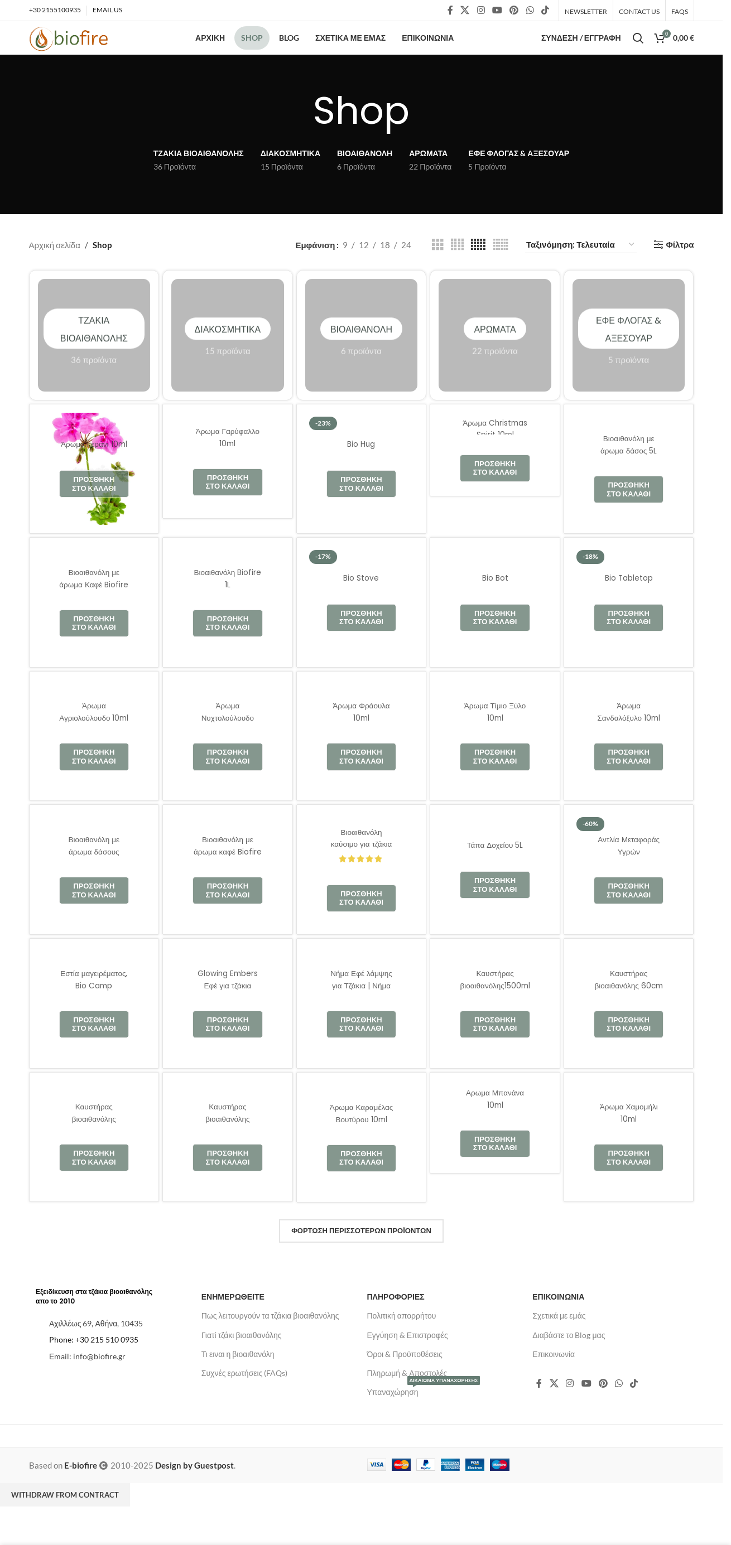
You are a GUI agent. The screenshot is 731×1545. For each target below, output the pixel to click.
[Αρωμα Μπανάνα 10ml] (495, 1150)
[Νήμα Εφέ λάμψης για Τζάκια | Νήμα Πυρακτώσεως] (361, 1030)
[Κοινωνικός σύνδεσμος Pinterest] (514, 11)
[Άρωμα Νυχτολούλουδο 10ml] (227, 763)
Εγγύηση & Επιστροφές (407, 1362)
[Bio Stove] (361, 629)
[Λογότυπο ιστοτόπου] (78, 53)
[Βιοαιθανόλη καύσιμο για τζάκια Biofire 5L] (361, 897)
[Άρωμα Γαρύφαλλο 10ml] (227, 488)
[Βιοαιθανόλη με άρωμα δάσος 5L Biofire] (629, 496)
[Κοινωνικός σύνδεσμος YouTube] (497, 11)
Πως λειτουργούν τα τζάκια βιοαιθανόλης (270, 1343)
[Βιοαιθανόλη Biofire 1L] (227, 629)
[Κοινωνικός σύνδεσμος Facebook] (450, 11)
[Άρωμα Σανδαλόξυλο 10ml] (629, 763)
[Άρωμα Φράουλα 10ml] (361, 763)
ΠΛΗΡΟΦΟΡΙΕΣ (396, 1324)
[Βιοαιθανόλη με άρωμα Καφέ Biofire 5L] (94, 629)
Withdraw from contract (65, 1522)
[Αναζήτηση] (638, 53)
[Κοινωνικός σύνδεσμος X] (465, 11)
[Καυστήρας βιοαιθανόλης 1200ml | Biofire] (227, 1164)
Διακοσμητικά (227, 362)
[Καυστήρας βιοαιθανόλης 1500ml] (94, 1164)
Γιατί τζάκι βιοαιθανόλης (241, 1362)
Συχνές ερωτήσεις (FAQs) (244, 1400)
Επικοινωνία (553, 1381)
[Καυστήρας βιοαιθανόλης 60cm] (629, 1030)
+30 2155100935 (55, 11)
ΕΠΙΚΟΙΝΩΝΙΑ (558, 1324)
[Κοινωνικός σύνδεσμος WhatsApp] (529, 11)
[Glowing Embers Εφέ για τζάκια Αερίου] (227, 1030)
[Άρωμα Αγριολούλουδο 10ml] (94, 763)
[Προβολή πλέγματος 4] (457, 271)
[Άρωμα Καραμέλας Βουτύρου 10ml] (361, 1164)
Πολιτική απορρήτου (401, 1343)
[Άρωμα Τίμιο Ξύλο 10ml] (495, 763)
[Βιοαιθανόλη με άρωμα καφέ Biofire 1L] (227, 897)
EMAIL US (107, 11)
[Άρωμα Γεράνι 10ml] (94, 496)
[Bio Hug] (361, 496)
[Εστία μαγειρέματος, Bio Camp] (94, 1030)
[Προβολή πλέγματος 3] (437, 271)
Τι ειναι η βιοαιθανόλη (238, 1381)
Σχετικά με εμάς (558, 1343)
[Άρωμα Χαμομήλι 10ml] (629, 1164)
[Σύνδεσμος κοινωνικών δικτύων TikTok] (544, 11)
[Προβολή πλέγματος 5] (478, 271)
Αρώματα (495, 362)
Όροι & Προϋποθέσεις (405, 1381)
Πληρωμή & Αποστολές (407, 1400)
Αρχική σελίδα (54, 272)
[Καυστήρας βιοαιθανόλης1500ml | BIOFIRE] (495, 1030)
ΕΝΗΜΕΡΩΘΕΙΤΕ (232, 1324)
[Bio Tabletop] (629, 629)
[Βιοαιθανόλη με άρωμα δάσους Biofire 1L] (94, 897)
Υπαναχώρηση (423, 1417)
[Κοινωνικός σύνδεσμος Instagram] (480, 11)
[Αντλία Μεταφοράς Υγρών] (629, 897)
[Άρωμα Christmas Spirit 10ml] (495, 477)
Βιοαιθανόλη (361, 362)
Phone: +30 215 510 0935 (93, 1367)
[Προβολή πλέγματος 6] (500, 271)
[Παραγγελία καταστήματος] (581, 272)
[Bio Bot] (495, 629)
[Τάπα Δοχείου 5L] (495, 897)
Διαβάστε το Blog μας (568, 1362)
